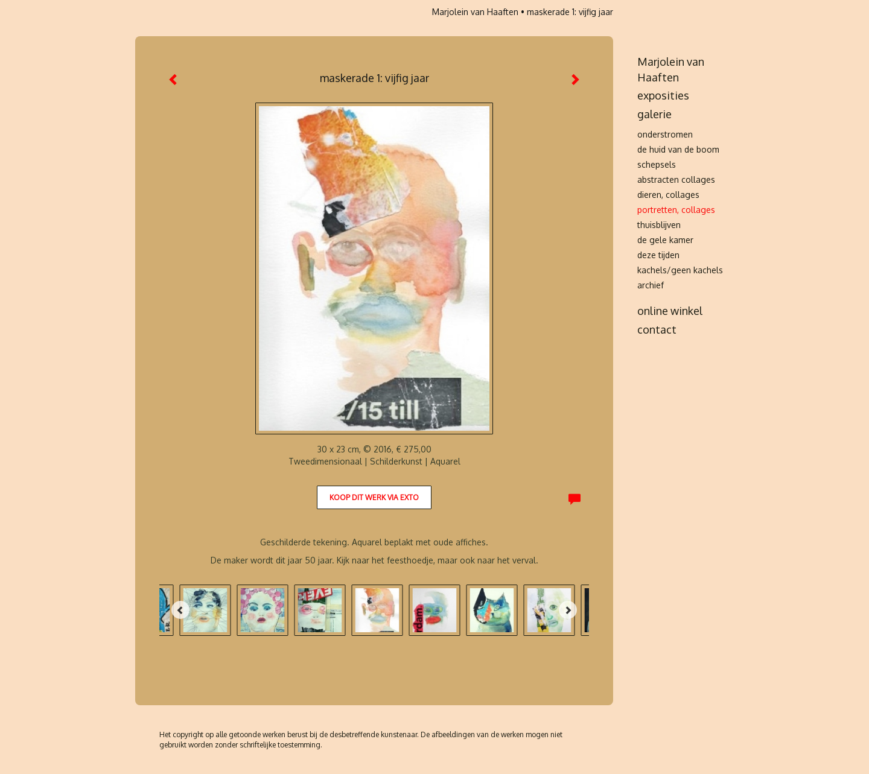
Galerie (654, 114)
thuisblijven (659, 225)
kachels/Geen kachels (680, 270)
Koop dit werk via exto (374, 497)
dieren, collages (668, 194)
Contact (656, 329)
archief (650, 285)
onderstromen (665, 134)
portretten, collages (676, 210)
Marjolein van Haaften (475, 12)
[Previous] (180, 610)
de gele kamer (665, 240)
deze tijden (658, 255)
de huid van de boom (678, 149)
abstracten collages (676, 179)
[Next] (568, 610)
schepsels (656, 164)
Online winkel (669, 310)
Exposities (663, 95)
